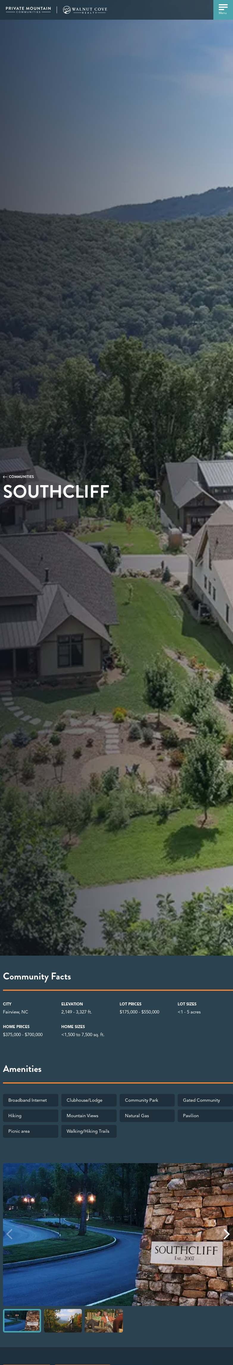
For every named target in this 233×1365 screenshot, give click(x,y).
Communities (21, 476)
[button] (227, 1234)
